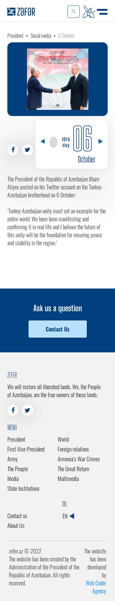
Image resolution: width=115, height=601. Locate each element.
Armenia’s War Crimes (79, 459)
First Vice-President (26, 449)
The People (17, 469)
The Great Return (73, 469)
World (63, 439)
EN (68, 516)
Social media (41, 35)
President (15, 35)
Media (13, 479)
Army (12, 459)
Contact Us (57, 329)
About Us (16, 525)
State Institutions (23, 488)
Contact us (17, 516)
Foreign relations (73, 449)
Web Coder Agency (96, 587)
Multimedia (68, 479)
